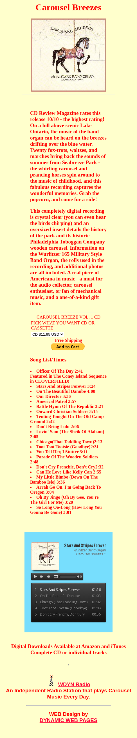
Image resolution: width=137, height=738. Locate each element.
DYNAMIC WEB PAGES (68, 720)
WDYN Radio (74, 684)
